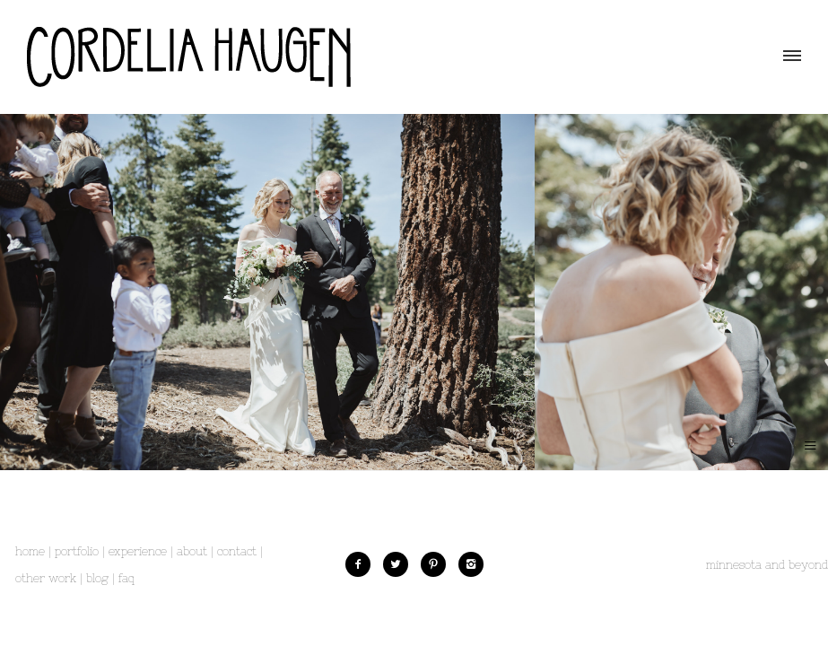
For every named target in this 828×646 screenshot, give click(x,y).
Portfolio (77, 551)
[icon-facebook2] (362, 564)
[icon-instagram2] (471, 564)
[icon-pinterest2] (438, 564)
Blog (97, 578)
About (192, 551)
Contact (237, 551)
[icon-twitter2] (400, 564)
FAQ (126, 578)
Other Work (45, 578)
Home (30, 551)
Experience (138, 551)
